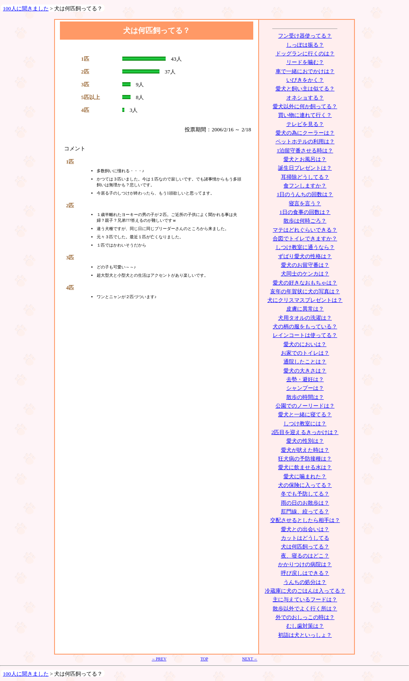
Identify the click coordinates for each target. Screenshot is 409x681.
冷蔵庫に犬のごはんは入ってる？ (305, 591)
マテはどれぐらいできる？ (305, 230)
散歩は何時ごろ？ (304, 221)
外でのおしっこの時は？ (305, 617)
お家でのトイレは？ (305, 353)
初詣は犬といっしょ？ (305, 635)
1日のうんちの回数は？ (305, 194)
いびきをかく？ (305, 80)
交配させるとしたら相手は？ (305, 520)
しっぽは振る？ (305, 45)
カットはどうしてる (305, 538)
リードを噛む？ (305, 62)
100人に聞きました (26, 8)
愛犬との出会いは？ (305, 529)
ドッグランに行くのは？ (305, 53)
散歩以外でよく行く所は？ (305, 608)
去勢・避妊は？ (305, 379)
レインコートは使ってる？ (305, 335)
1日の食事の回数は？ (305, 212)
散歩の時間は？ (305, 397)
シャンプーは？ (305, 388)
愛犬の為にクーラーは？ (305, 133)
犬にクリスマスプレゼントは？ (304, 300)
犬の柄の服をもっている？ (305, 326)
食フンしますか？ (304, 186)
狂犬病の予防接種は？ (305, 459)
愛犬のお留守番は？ (305, 265)
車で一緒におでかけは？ (305, 71)
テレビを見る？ (305, 124)
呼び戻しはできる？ (305, 573)
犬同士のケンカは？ (305, 274)
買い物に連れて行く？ (305, 115)
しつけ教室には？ (304, 423)
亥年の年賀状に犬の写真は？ (305, 291)
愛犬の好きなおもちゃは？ (305, 283)
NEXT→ (249, 659)
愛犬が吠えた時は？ (305, 450)
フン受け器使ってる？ (305, 36)
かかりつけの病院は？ (305, 564)
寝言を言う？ (305, 203)
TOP (204, 659)
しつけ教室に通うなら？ (305, 247)
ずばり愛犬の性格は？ (305, 256)
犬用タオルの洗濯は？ (305, 318)
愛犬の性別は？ (305, 441)
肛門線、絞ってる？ (305, 511)
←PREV (159, 659)
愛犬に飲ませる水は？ (305, 467)
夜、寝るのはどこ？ (305, 556)
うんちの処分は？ (304, 582)
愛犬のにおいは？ (304, 344)
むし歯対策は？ (305, 626)
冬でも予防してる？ (305, 494)
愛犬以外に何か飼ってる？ (305, 106)
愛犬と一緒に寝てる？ (305, 414)
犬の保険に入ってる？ (305, 485)
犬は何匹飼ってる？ (305, 546)
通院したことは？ (304, 361)
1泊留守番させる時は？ (305, 150)
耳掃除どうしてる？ (305, 177)
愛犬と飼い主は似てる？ (305, 88)
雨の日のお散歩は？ (305, 503)
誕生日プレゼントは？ (305, 168)
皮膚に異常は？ (305, 309)
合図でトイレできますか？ (305, 238)
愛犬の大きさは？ (304, 371)
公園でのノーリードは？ (305, 406)
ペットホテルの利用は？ (305, 141)
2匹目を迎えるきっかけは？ (305, 432)
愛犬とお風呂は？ (304, 159)
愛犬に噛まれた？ (304, 476)
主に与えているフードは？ (305, 599)
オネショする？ (305, 98)
